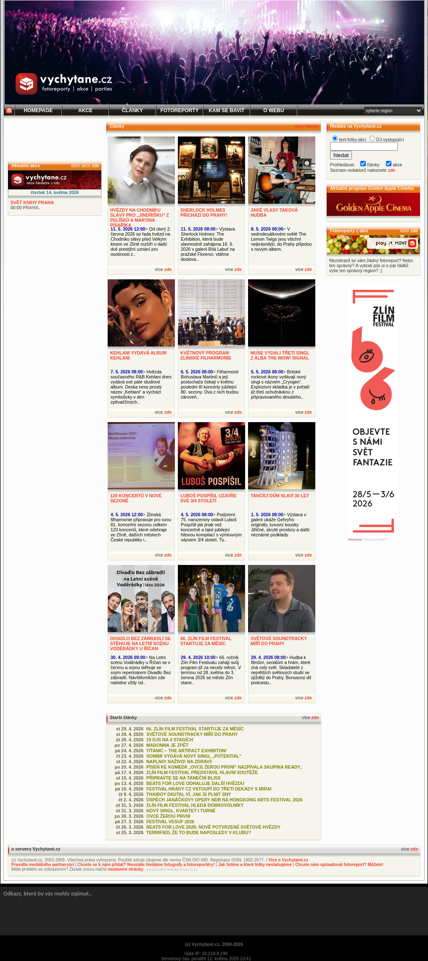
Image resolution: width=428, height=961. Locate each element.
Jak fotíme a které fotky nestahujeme (255, 864)
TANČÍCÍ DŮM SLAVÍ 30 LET (280, 495)
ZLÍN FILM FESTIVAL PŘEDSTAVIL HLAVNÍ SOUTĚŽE (202, 772)
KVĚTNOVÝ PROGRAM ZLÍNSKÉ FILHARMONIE (205, 355)
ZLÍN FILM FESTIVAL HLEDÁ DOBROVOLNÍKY (195, 805)
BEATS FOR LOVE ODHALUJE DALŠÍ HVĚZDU (195, 783)
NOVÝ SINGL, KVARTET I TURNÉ (181, 810)
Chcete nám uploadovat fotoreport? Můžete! (339, 864)
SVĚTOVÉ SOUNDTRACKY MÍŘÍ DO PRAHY (279, 641)
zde (95, 165)
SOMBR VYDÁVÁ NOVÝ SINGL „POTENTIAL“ (194, 756)
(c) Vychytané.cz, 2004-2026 (214, 944)
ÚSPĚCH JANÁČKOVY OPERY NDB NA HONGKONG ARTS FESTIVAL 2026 (224, 799)
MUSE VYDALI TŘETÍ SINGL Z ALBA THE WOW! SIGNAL (280, 355)
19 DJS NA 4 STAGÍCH (169, 739)
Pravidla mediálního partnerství (42, 864)
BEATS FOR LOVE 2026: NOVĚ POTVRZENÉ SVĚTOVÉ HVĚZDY (213, 827)
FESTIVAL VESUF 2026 (170, 821)
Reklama (355, 539)
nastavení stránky (126, 869)
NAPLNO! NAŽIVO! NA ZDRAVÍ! (179, 761)
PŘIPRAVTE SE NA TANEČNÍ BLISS (183, 777)
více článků (307, 126)
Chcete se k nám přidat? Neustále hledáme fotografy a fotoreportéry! (146, 864)
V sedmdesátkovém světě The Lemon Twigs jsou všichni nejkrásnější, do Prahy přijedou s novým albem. (281, 239)
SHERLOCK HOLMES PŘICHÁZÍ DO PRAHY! (203, 212)
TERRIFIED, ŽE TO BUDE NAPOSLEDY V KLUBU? (198, 832)
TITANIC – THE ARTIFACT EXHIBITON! (186, 750)
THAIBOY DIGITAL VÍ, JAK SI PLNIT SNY (188, 794)
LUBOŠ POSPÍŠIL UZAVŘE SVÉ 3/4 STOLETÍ (208, 498)
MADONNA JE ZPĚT (167, 745)
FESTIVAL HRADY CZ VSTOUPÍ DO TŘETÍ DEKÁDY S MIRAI (209, 788)
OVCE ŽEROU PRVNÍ (168, 816)
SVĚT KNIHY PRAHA (32, 202)
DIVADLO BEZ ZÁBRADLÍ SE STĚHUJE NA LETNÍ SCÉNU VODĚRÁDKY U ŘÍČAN (140, 643)
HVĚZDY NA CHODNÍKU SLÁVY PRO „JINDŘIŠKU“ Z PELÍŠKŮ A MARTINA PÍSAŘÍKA (139, 217)
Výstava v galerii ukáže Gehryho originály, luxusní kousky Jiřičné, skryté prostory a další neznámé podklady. (280, 524)
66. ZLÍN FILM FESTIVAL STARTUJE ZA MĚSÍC (205, 641)
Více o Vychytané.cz (288, 860)
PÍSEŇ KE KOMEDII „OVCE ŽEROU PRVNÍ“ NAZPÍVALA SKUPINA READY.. (224, 766)
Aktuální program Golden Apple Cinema (372, 188)
